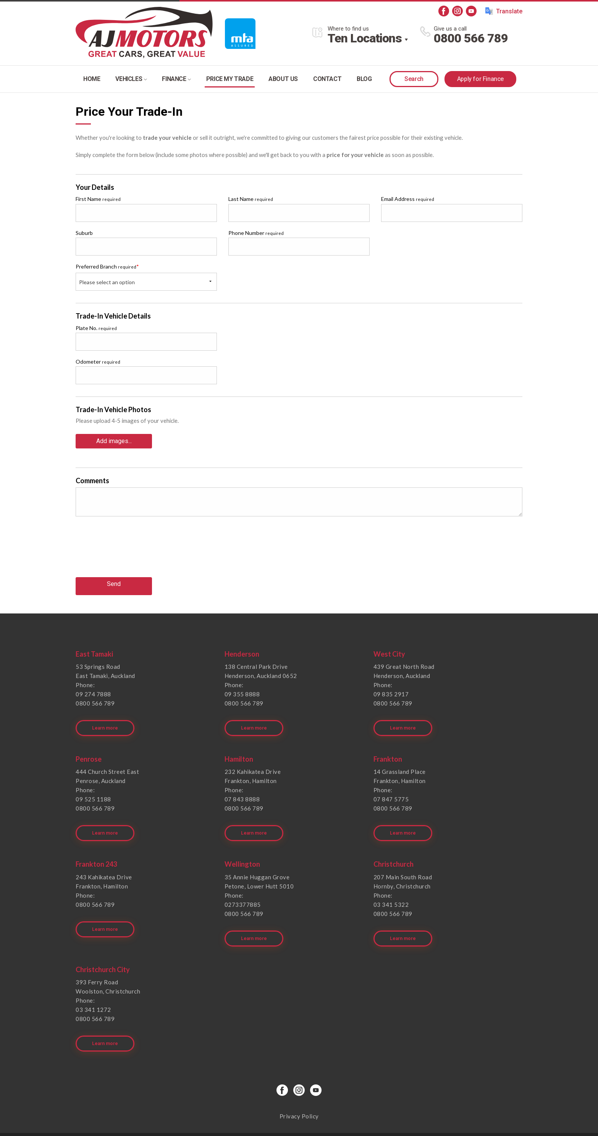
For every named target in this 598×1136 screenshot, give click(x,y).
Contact (327, 79)
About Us (283, 79)
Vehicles (131, 79)
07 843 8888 (242, 786)
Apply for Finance (480, 79)
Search (413, 79)
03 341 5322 (391, 886)
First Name (98, 199)
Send (114, 580)
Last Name (250, 199)
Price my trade (229, 79)
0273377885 (243, 886)
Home (91, 79)
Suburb (84, 233)
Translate (503, 11)
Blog (364, 79)
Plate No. (96, 328)
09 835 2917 (391, 688)
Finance (176, 79)
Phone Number (256, 233)
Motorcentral (354, 1119)
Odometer (98, 361)
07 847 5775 (391, 786)
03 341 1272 (93, 985)
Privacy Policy (299, 1085)
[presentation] (134, 550)
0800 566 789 (471, 38)
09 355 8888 (242, 688)
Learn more (106, 716)
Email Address (407, 199)
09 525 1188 (93, 786)
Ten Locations (365, 38)
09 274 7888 (93, 688)
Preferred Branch (107, 266)
